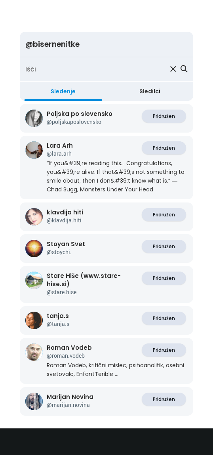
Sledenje (63, 91)
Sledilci (149, 91)
